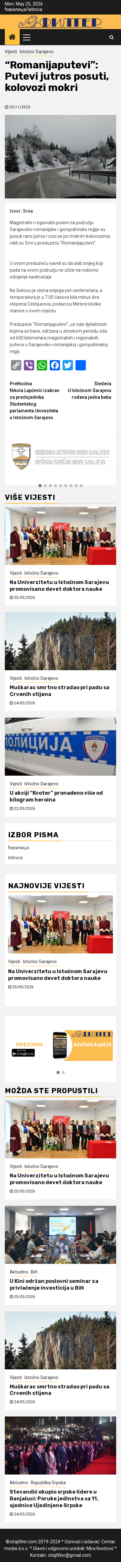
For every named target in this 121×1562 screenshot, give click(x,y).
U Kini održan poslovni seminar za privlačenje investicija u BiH (54, 1284)
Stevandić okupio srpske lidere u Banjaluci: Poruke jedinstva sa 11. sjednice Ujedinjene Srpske (54, 1498)
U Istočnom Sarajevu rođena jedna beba (86, 390)
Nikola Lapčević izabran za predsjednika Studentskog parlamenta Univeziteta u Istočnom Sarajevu (35, 400)
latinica (35, 9)
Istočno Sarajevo (37, 51)
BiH (34, 1272)
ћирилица (15, 9)
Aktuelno (19, 1272)
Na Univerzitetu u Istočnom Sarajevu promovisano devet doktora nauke (59, 585)
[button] (40, 486)
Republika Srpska (48, 1482)
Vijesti (11, 51)
